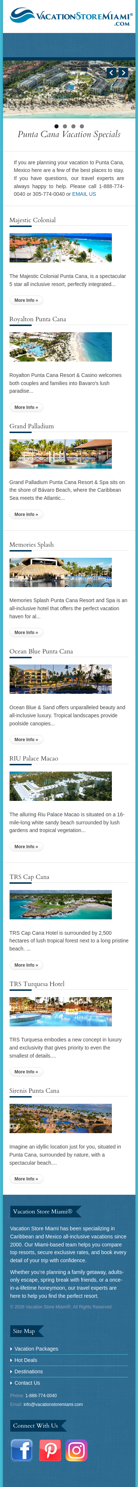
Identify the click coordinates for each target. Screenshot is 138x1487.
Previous (111, 72)
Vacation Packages (37, 1349)
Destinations (29, 1371)
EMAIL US (84, 194)
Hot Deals (26, 1360)
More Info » (26, 300)
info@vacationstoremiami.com (53, 1404)
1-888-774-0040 (41, 1395)
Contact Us (27, 1383)
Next (123, 72)
